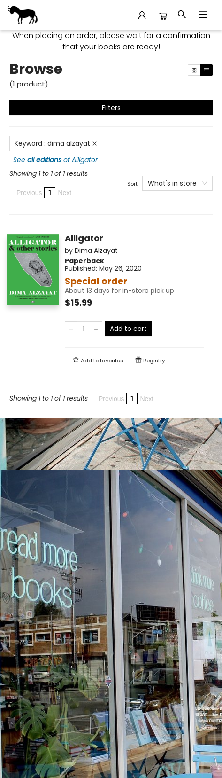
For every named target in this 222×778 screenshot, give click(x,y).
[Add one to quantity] (96, 328)
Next (64, 192)
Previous (29, 192)
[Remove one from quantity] (71, 328)
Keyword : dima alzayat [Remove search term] (56, 143)
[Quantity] (83, 328)
